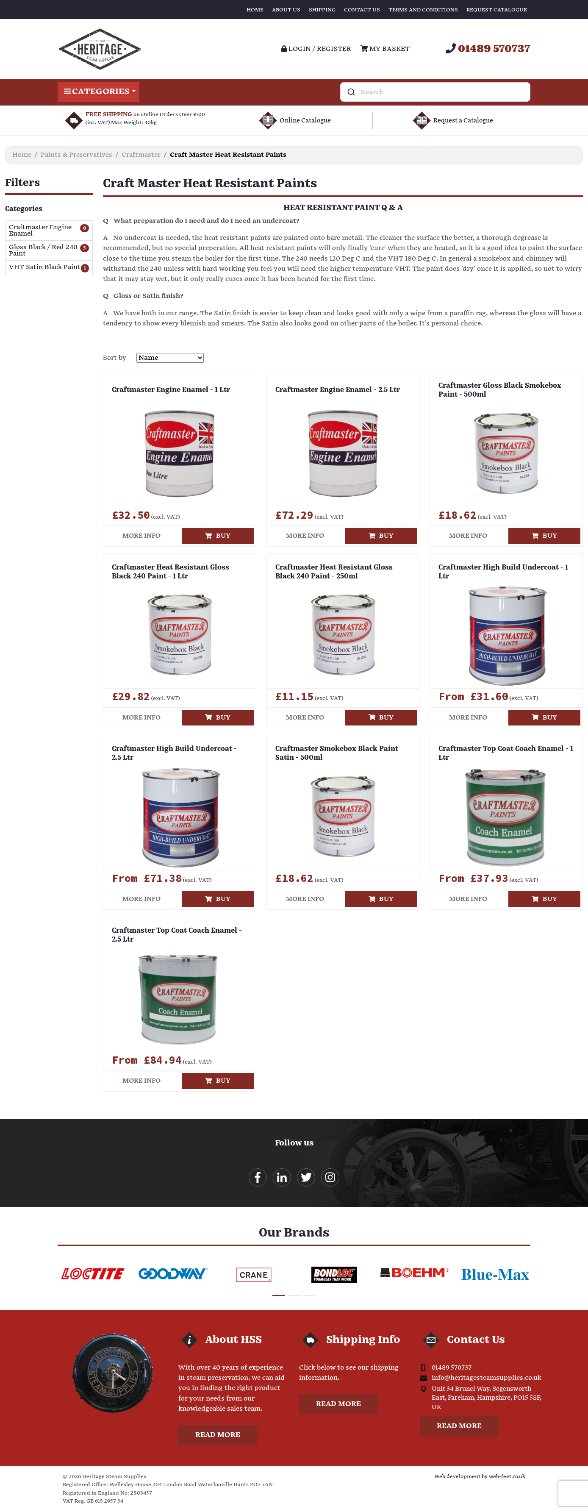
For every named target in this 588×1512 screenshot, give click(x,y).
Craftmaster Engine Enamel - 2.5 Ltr (337, 390)
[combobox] (435, 92)
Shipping (322, 10)
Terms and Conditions (423, 10)
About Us (286, 10)
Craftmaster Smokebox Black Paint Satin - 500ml (336, 754)
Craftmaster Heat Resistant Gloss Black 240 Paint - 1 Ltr (170, 572)
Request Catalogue (496, 10)
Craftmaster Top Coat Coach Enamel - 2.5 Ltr (177, 935)
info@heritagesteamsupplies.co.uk (486, 1378)
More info (141, 535)
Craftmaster (141, 155)
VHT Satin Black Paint (44, 267)
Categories (98, 91)
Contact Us (362, 10)
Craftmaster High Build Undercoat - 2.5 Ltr (174, 754)
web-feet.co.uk (507, 1476)
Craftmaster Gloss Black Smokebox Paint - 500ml (499, 390)
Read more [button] (217, 1435)
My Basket (385, 49)
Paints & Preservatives (76, 155)
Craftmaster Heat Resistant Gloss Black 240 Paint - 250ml (334, 572)
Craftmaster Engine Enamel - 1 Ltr (171, 390)
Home (255, 10)
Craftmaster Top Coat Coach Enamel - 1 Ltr (505, 754)
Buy (217, 535)
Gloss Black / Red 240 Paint (43, 250)
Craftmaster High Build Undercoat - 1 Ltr (503, 572)
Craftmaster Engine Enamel (40, 230)
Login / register (316, 49)
